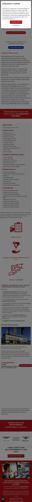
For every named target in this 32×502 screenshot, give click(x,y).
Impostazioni (16, 25)
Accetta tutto (16, 22)
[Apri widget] (3, 499)
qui (14, 18)
